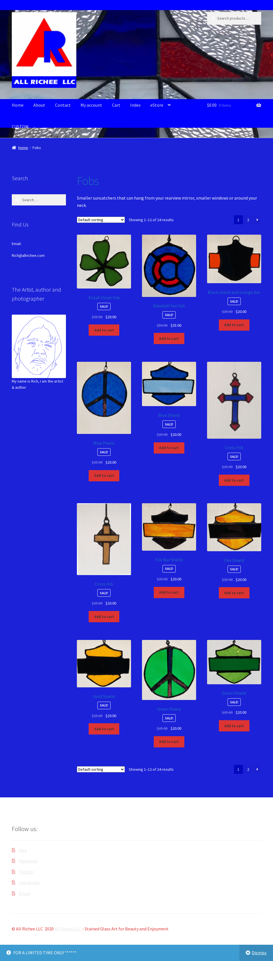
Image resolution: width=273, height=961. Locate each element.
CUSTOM (20, 126)
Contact (63, 105)
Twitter (26, 872)
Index (135, 105)
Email (24, 893)
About (39, 105)
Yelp (23, 850)
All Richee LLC (67, 929)
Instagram (29, 882)
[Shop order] (101, 220)
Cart (116, 105)
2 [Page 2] (248, 219)
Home (18, 105)
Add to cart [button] (104, 330)
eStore (156, 105)
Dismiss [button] (259, 952)
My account (91, 105)
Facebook (28, 861)
